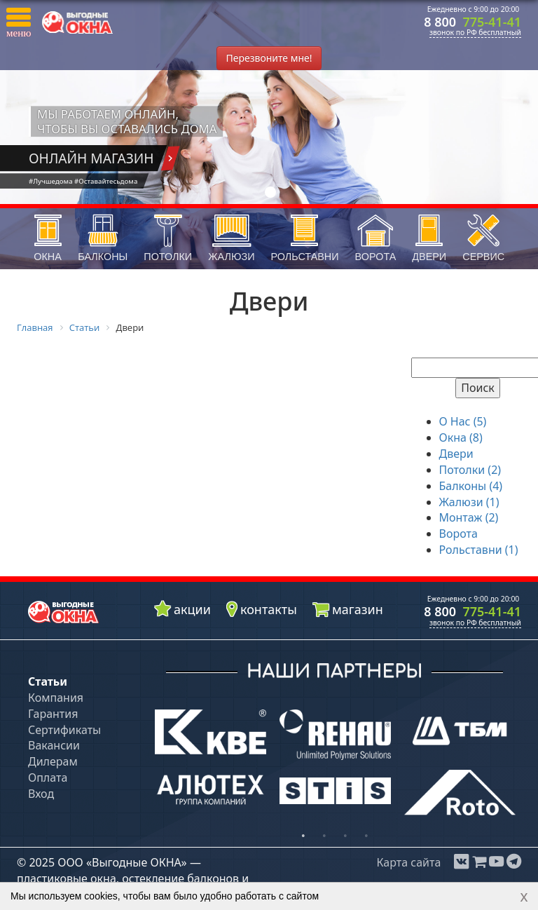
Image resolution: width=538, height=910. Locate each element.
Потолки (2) (470, 469)
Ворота (458, 533)
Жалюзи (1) (469, 502)
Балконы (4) (471, 486)
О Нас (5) (463, 421)
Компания (55, 697)
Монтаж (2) (469, 517)
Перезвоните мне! (269, 57)
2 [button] (324, 836)
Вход (41, 793)
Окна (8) (461, 437)
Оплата (47, 777)
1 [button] (303, 836)
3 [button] (345, 836)
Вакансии (54, 745)
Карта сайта (408, 862)
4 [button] (366, 836)
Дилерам (53, 761)
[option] (211, 760)
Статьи (47, 681)
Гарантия (53, 713)
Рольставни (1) (478, 549)
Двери (456, 453)
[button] (18, 23)
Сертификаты (64, 730)
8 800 (472, 21)
